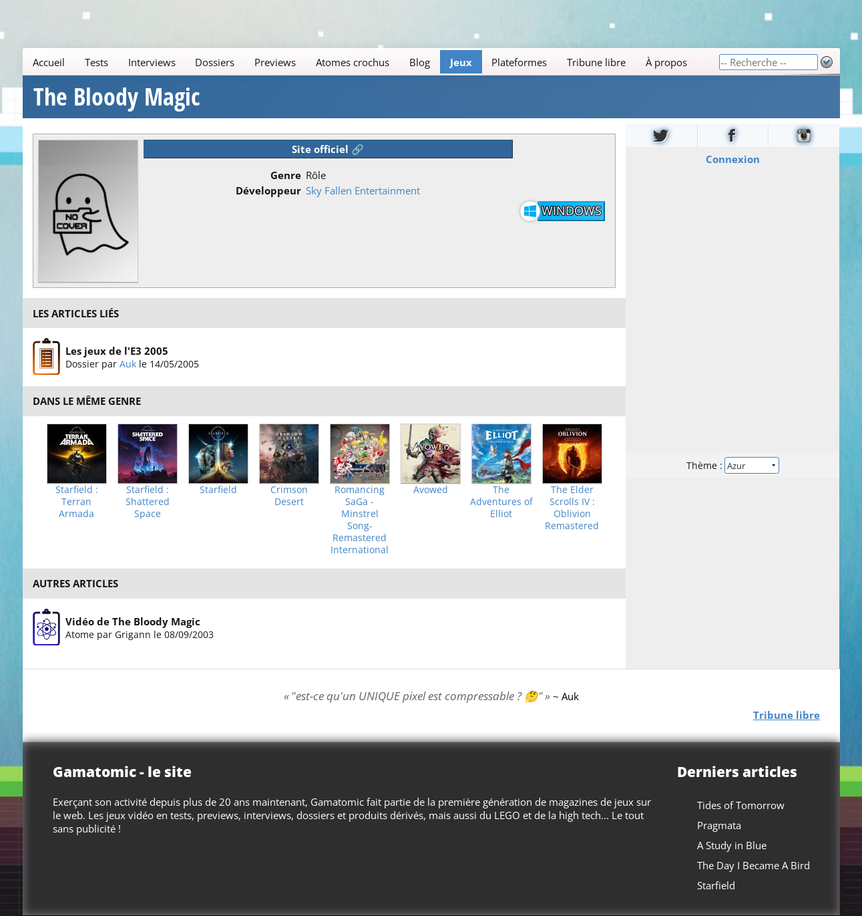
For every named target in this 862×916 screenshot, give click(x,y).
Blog (419, 62)
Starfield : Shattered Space (148, 502)
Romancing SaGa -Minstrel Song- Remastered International (360, 520)
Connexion (733, 159)
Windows (572, 210)
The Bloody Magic (116, 97)
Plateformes (519, 62)
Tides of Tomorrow (740, 805)
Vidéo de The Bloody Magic (132, 621)
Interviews (151, 62)
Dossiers (214, 62)
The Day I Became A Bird (752, 865)
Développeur (268, 190)
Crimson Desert (289, 496)
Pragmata (718, 825)
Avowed (430, 490)
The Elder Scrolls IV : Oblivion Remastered (572, 508)
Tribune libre (596, 62)
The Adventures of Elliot (501, 502)
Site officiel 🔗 (328, 149)
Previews (275, 62)
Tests (95, 62)
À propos (666, 62)
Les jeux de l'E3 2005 (116, 350)
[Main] (370, 61)
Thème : (732, 465)
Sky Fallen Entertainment (363, 190)
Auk (128, 363)
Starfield (218, 490)
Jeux (460, 62)
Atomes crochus (352, 62)
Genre (285, 175)
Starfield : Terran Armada (76, 502)
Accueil (49, 62)
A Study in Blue (731, 845)
